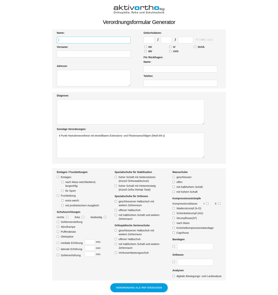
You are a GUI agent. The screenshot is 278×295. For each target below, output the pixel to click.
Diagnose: (63, 95)
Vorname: (62, 47)
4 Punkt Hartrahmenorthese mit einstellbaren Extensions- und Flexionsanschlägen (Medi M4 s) (130, 145)
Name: (61, 32)
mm (98, 241)
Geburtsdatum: (153, 32)
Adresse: (62, 66)
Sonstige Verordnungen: (71, 129)
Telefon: (148, 76)
